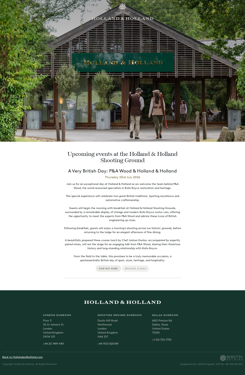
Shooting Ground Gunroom (120, 315)
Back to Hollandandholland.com (22, 357)
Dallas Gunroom (165, 315)
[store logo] (122, 11)
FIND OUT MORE (108, 268)
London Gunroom (57, 315)
